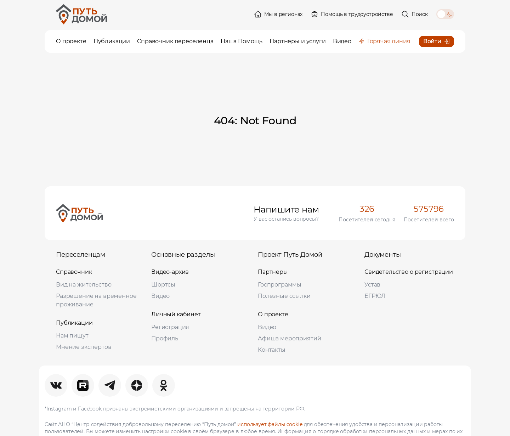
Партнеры (273, 271)
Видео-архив (170, 271)
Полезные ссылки (284, 296)
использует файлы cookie (269, 424)
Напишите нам (286, 209)
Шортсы (163, 284)
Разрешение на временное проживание (96, 300)
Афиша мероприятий (289, 338)
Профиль (164, 338)
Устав (372, 284)
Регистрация (170, 327)
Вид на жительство (83, 284)
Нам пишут (72, 335)
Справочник (74, 271)
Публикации (74, 322)
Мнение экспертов (84, 347)
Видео (160, 296)
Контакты (271, 349)
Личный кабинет (176, 314)
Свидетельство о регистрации (408, 271)
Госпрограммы (279, 284)
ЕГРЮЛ (375, 296)
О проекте (273, 314)
